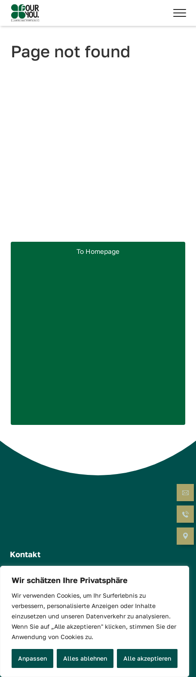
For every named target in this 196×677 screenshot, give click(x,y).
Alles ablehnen (85, 658)
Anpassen (32, 658)
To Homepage (98, 251)
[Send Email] (185, 494)
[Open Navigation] (185, 537)
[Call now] (185, 515)
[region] (94, 621)
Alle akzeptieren (147, 658)
